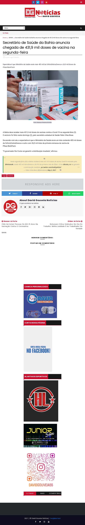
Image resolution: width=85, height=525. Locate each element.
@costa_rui (67, 164)
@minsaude (9, 164)
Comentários (55, 493)
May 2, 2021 (52, 170)
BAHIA (11, 38)
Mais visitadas (42, 493)
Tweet (13, 193)
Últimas (30, 493)
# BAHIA (10, 176)
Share (34, 193)
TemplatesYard (55, 518)
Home (5, 38)
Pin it (54, 193)
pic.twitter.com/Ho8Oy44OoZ (51, 167)
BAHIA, (17, 57)
